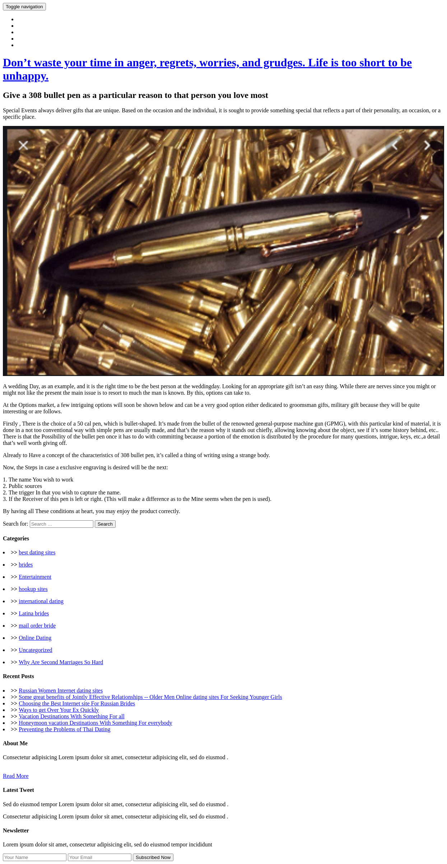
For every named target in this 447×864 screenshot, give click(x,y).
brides (26, 565)
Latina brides (34, 613)
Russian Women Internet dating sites (61, 690)
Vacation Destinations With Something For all (72, 716)
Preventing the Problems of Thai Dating (64, 729)
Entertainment (35, 577)
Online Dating (35, 638)
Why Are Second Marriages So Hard (61, 662)
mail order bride (37, 626)
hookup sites (33, 589)
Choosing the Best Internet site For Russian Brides (77, 703)
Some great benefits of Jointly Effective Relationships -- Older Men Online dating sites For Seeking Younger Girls (150, 697)
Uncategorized (35, 650)
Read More (16, 776)
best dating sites (37, 552)
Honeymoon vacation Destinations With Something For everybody (95, 723)
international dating (41, 601)
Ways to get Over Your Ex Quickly (59, 710)
